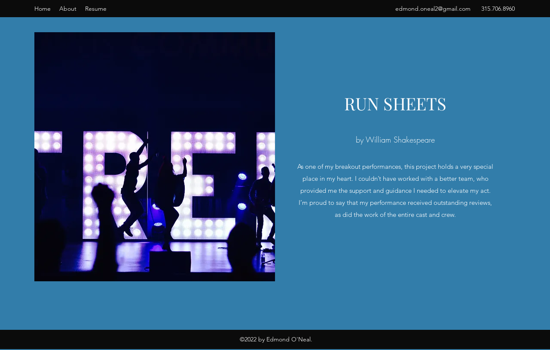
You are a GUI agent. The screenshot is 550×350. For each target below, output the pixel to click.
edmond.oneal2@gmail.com (433, 8)
